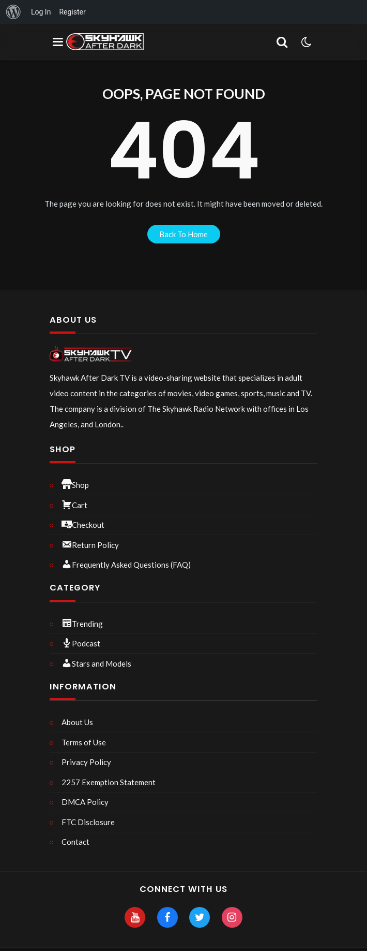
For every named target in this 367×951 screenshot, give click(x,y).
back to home (183, 234)
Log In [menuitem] (41, 12)
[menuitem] (13, 12)
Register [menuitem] (72, 12)
